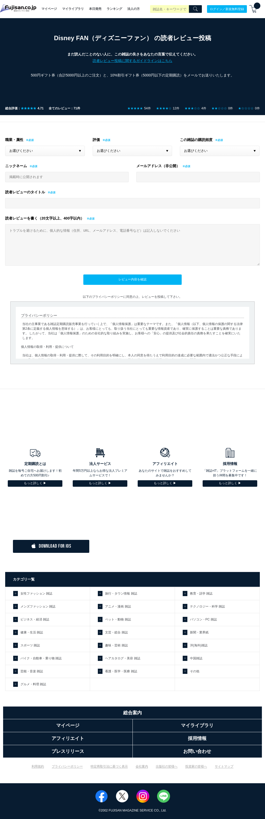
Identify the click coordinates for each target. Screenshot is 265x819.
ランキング (114, 9)
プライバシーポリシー (67, 766)
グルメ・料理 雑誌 (33, 684)
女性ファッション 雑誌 (36, 593)
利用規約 (38, 766)
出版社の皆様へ (167, 766)
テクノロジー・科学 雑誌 (207, 606)
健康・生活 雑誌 (31, 632)
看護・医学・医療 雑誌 (121, 671)
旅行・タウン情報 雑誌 (121, 593)
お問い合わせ (197, 751)
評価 (96, 140)
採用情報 (197, 738)
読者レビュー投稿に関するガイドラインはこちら (132, 61)
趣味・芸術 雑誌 (116, 645)
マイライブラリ (73, 9)
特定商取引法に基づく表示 (109, 766)
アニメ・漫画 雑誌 (118, 606)
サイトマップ (224, 766)
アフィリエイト (67, 738)
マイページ (49, 9)
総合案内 (132, 712)
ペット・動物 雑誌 (118, 619)
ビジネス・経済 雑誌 (34, 619)
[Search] (195, 9)
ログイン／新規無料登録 (227, 8)
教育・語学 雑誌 (201, 593)
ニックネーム (16, 166)
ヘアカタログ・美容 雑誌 (122, 658)
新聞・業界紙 (199, 632)
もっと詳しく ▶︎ (35, 483)
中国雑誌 (196, 658)
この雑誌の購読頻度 (196, 140)
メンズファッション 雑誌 (37, 606)
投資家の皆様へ (196, 766)
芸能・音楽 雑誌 (31, 671)
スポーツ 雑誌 (30, 645)
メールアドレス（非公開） (158, 166)
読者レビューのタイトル (25, 192)
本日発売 (95, 9)
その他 (194, 671)
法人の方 (133, 9)
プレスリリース (67, 751)
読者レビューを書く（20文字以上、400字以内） (44, 218)
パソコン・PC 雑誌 (203, 619)
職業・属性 (14, 140)
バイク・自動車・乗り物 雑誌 (41, 658)
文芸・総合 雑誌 (116, 632)
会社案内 (142, 766)
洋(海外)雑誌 (199, 645)
